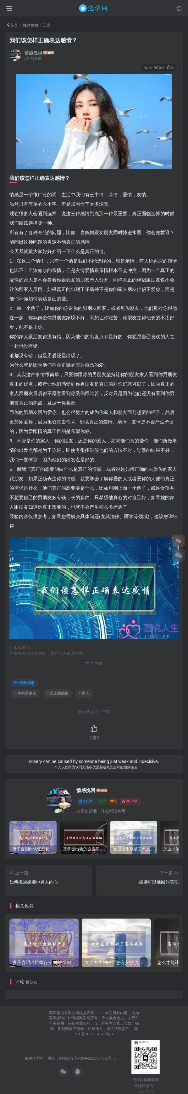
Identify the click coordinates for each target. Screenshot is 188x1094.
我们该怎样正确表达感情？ (43, 40)
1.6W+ (86, 801)
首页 (12, 25)
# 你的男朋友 (25, 693)
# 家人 (84, 693)
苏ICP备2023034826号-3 (95, 1058)
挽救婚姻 (30, 25)
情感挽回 (33, 52)
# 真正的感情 (58, 693)
